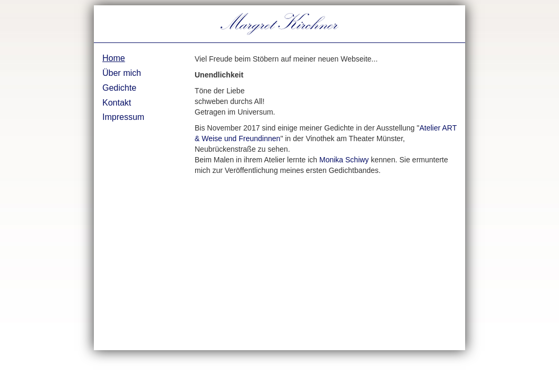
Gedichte (119, 87)
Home (113, 58)
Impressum (123, 116)
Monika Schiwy (344, 159)
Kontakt (116, 102)
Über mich (121, 72)
